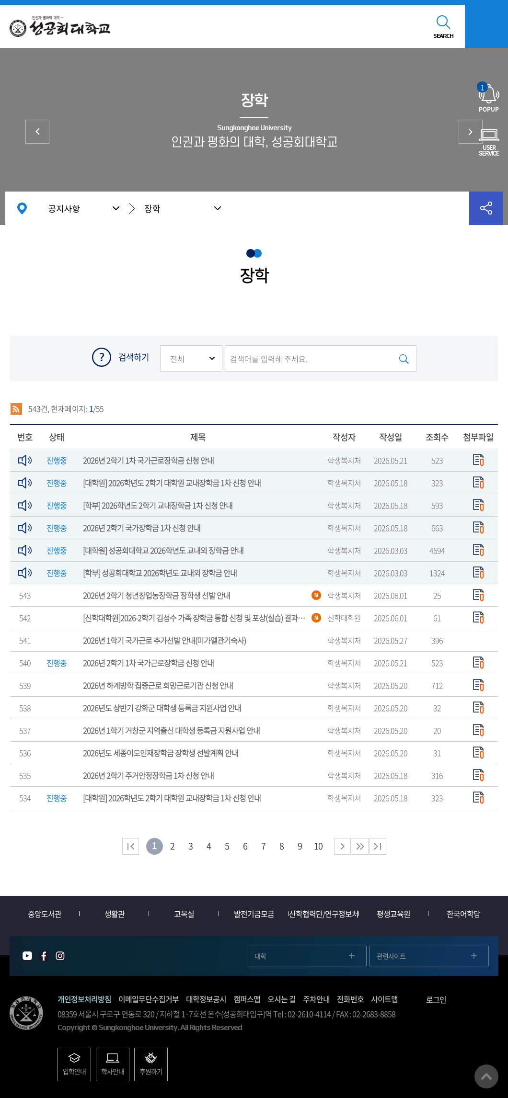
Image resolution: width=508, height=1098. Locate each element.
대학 (260, 956)
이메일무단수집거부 (148, 999)
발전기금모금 (254, 913)
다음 (360, 846)
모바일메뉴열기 (486, 26)
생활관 (114, 913)
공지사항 (64, 208)
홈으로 (22, 208)
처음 (130, 846)
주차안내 (316, 999)
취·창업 (471, 132)
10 (318, 845)
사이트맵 (384, 999)
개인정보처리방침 (84, 999)
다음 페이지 (342, 846)
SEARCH (443, 36)
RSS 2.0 (16, 409)
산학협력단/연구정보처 (323, 913)
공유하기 (486, 208)
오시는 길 (281, 999)
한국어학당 (463, 913)
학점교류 (37, 132)
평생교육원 (393, 913)
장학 (152, 208)
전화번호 (350, 999)
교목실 (184, 913)
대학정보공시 (206, 999)
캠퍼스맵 (246, 999)
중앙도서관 (44, 913)
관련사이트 (391, 956)
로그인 (436, 999)
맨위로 (486, 1076)
